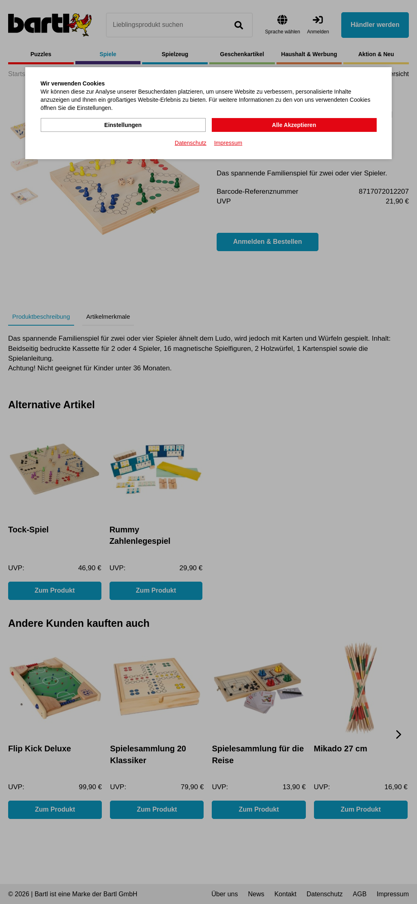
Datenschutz (190, 143)
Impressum (228, 143)
